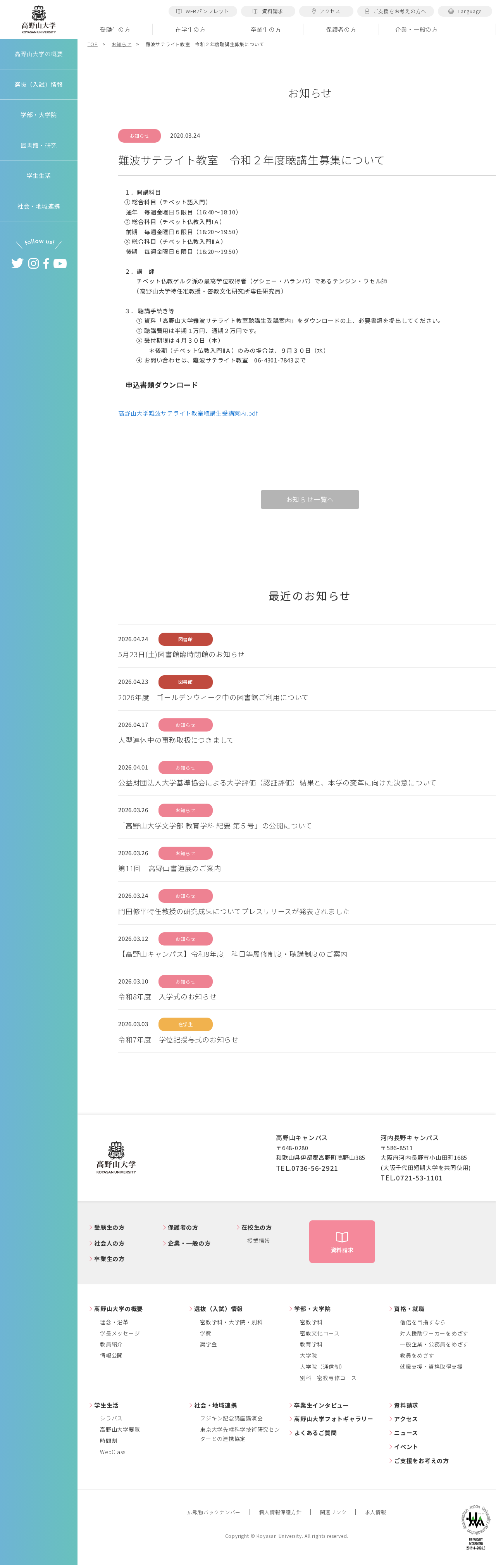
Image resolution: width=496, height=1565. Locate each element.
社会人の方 (109, 1243)
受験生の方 (115, 29)
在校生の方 (256, 1227)
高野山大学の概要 (38, 54)
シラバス (111, 1418)
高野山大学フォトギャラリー (334, 1419)
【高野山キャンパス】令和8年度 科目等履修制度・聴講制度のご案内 (233, 954)
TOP (93, 44)
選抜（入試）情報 (218, 1308)
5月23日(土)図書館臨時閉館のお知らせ (181, 654)
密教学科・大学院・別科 (231, 1322)
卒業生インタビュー (321, 1405)
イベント (406, 1446)
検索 (475, 29)
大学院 (308, 1355)
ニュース (406, 1433)
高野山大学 (39, 19)
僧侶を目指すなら (423, 1322)
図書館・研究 (39, 145)
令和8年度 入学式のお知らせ (167, 996)
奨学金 (208, 1344)
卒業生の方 (266, 29)
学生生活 (106, 1405)
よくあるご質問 (315, 1433)
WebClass (113, 1452)
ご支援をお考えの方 (421, 1460)
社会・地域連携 (215, 1405)
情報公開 (111, 1355)
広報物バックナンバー (214, 1512)
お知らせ (121, 44)
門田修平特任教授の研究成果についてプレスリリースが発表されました (234, 911)
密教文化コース (319, 1333)
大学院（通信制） (323, 1366)
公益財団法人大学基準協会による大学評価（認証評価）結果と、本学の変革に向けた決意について (277, 782)
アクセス (326, 11)
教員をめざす (417, 1355)
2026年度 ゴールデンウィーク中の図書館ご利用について (213, 697)
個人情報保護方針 (280, 1512)
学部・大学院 (312, 1308)
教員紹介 (111, 1344)
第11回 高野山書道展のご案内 (169, 868)
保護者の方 (341, 29)
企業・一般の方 (416, 29)
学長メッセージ (120, 1333)
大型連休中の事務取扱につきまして (176, 740)
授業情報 (258, 1240)
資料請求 (268, 11)
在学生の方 (190, 29)
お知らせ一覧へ (310, 499)
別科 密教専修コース (328, 1378)
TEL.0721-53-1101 (412, 1177)
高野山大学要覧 (120, 1429)
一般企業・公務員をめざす (434, 1344)
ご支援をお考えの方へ (395, 11)
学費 (206, 1333)
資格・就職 (409, 1308)
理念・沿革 (114, 1322)
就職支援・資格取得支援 (431, 1366)
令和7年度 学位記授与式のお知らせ (178, 1039)
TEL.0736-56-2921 (307, 1168)
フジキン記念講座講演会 (231, 1418)
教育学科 (311, 1344)
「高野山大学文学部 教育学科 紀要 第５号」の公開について (215, 825)
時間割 (108, 1440)
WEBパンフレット (202, 11)
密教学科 (311, 1322)
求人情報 (375, 1512)
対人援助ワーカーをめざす (434, 1333)
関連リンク (333, 1512)
